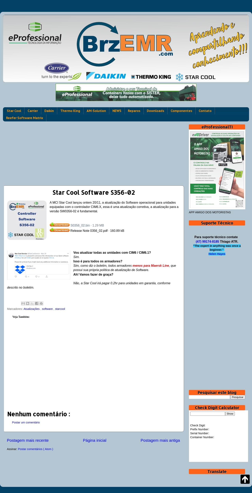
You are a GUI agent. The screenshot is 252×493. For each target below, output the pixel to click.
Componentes (181, 111)
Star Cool (14, 111)
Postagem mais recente (28, 440)
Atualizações (31, 308)
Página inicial (94, 440)
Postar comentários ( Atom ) (35, 449)
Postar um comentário (26, 422)
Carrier (33, 111)
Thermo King (70, 111)
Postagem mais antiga (160, 440)
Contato (205, 111)
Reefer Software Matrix (24, 118)
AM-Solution (96, 111)
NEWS (116, 111)
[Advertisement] (93, 152)
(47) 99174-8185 (207, 241)
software (47, 308)
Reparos (134, 111)
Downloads (155, 111)
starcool (60, 308)
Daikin (49, 111)
